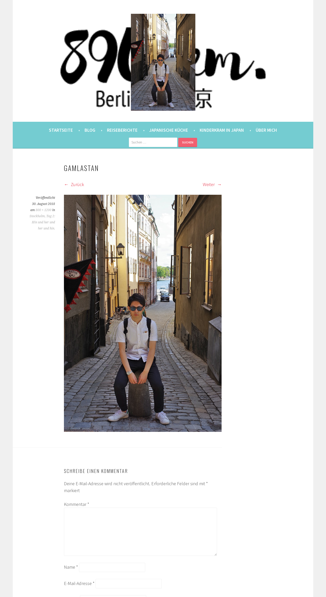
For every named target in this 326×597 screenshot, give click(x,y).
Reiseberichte (122, 130)
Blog (90, 130)
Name (71, 567)
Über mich (266, 130)
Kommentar (76, 504)
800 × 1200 (43, 210)
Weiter (212, 184)
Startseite (61, 130)
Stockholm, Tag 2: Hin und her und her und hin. (42, 222)
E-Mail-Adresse (79, 583)
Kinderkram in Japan (222, 130)
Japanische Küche (168, 130)
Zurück (74, 184)
